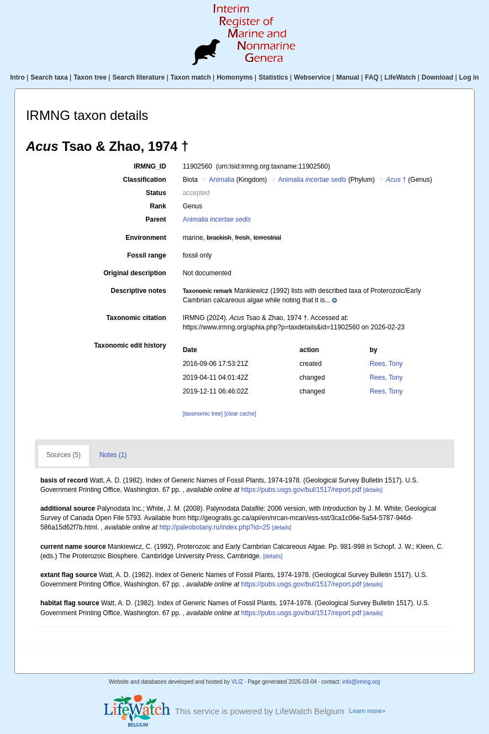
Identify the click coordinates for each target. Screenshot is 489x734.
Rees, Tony (386, 364)
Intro (17, 77)
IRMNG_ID (150, 166)
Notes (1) (113, 455)
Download (437, 77)
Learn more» (367, 710)
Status (156, 193)
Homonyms (235, 77)
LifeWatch (400, 77)
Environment (145, 238)
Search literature (138, 77)
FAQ (372, 77)
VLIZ (237, 682)
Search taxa (48, 77)
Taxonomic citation (136, 318)
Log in (469, 77)
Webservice (312, 77)
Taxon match (191, 77)
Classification (144, 180)
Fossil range (146, 255)
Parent (155, 219)
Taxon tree (90, 77)
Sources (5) (63, 455)
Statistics (273, 77)
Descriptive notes (138, 291)
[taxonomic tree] (203, 414)
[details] (372, 490)
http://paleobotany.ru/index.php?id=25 (214, 527)
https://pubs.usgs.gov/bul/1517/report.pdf (301, 490)
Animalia (221, 180)
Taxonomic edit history (130, 345)
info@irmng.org (361, 682)
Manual (347, 77)
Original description (134, 273)
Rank (158, 206)
